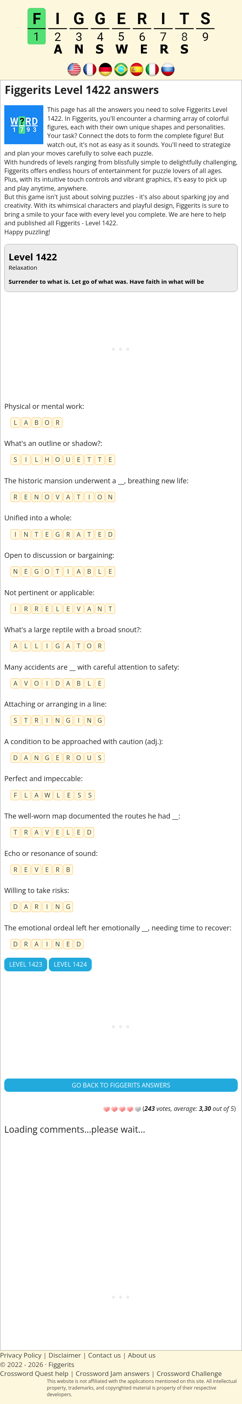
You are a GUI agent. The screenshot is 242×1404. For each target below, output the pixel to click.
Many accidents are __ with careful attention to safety (91, 667)
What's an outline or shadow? (52, 443)
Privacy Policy (20, 1355)
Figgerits (61, 1364)
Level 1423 (26, 964)
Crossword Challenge (189, 1373)
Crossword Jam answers (112, 1373)
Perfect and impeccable (42, 778)
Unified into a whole (37, 517)
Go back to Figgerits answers (121, 1085)
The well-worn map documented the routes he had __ (91, 815)
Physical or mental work (43, 406)
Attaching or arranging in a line (54, 704)
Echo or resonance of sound (50, 853)
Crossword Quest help (34, 1373)
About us (142, 1355)
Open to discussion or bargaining (58, 555)
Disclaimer (64, 1355)
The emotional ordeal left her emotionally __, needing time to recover (117, 927)
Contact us (104, 1355)
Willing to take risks (35, 890)
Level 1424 (70, 964)
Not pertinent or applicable (48, 592)
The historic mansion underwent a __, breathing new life (95, 480)
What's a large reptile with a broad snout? (72, 629)
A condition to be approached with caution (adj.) (82, 741)
